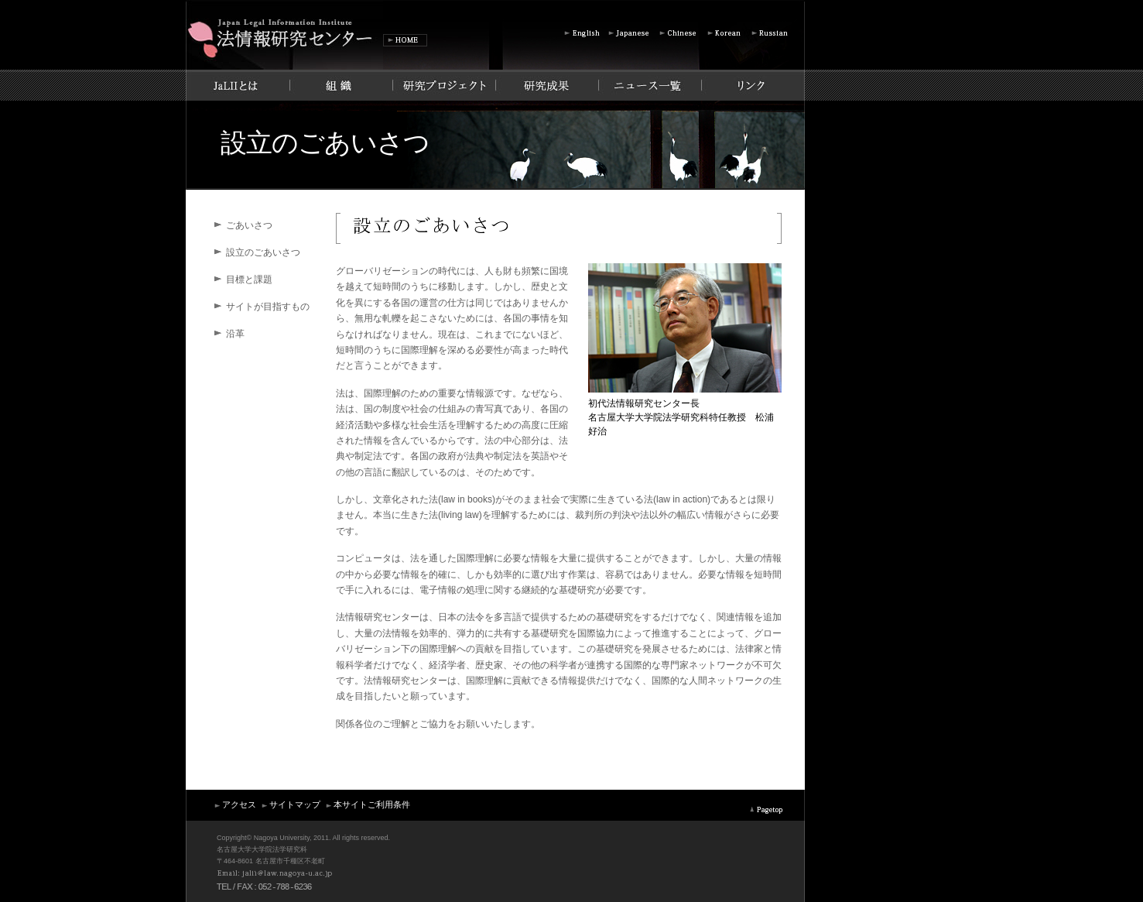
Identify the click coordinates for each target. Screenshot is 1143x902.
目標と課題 (249, 279)
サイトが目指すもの (268, 306)
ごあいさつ (249, 225)
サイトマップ (290, 804)
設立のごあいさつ (263, 252)
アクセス (234, 804)
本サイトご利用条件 (367, 804)
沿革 (235, 333)
